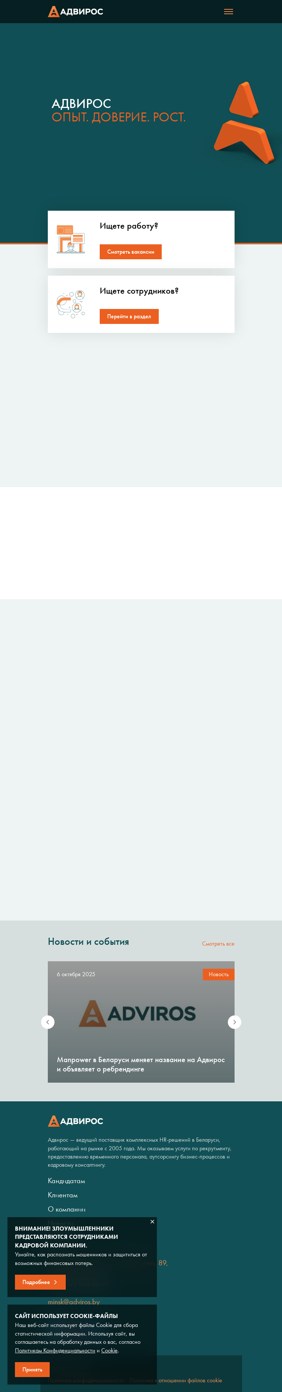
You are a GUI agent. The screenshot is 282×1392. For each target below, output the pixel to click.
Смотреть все (218, 943)
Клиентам (63, 1194)
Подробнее (36, 1282)
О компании (67, 1208)
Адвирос (75, 11)
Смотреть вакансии (130, 251)
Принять (32, 1369)
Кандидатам (66, 1180)
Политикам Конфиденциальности (55, 1350)
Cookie (109, 1350)
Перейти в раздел (129, 316)
